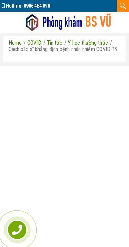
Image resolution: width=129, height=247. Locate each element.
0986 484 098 (37, 6)
